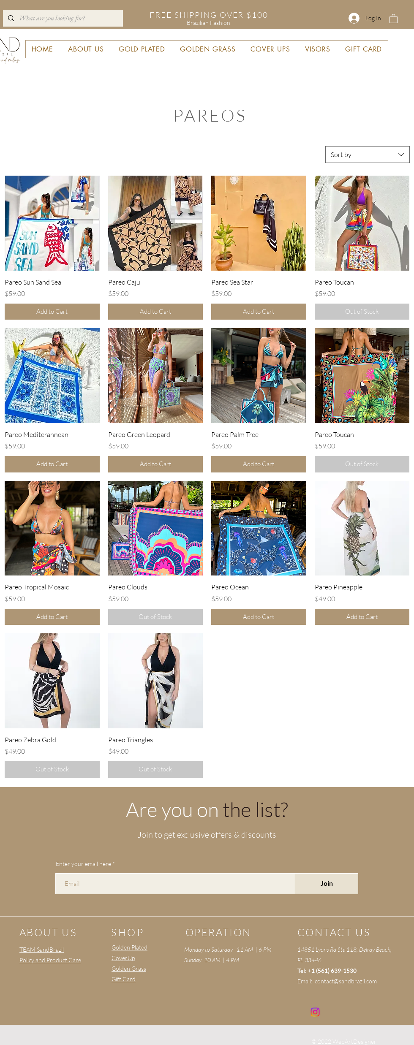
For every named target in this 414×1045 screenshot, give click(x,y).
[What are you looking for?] (62, 18)
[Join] (326, 883)
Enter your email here (83, 864)
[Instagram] (315, 1012)
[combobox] (367, 154)
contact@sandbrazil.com (346, 981)
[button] (393, 18)
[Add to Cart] (52, 312)
